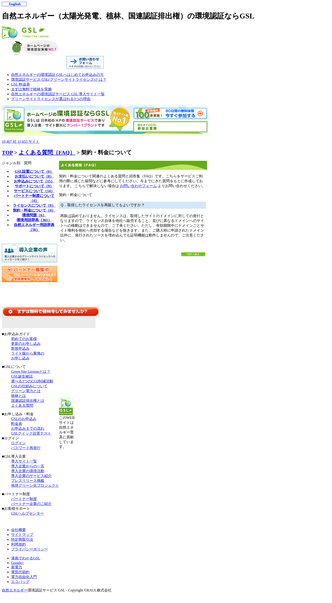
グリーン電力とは (26, 391)
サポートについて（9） (34, 186)
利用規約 (18, 544)
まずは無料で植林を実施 (31, 89)
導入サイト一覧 (24, 461)
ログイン (18, 443)
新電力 (16, 567)
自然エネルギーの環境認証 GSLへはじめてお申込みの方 (57, 75)
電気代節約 (20, 572)
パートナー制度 (24, 499)
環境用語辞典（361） (34, 220)
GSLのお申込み (23, 419)
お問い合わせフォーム (138, 186)
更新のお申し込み (26, 344)
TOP (7, 152)
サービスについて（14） (34, 191)
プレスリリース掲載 (27, 481)
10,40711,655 (20, 141)
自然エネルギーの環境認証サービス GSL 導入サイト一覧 (58, 94)
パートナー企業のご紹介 (31, 504)
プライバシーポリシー (29, 549)
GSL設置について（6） (34, 171)
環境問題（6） (34, 215)
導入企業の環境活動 (27, 471)
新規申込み (20, 348)
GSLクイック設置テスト (31, 433)
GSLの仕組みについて (29, 386)
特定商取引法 (22, 539)
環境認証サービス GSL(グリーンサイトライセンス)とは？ (58, 79)
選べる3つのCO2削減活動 (32, 381)
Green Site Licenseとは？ (30, 371)
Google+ (17, 563)
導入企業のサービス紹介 (31, 476)
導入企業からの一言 (27, 466)
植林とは (18, 396)
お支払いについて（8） (34, 176)
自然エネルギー (15, 590)
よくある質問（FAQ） (47, 152)
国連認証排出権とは (27, 401)
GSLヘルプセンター (27, 513)
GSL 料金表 (20, 84)
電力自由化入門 (24, 577)
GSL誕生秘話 (22, 376)
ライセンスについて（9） (34, 205)
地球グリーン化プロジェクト (35, 485)
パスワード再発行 (26, 448)
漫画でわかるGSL (25, 558)
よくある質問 (22, 405)
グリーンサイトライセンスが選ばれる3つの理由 (50, 99)
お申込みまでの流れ (27, 428)
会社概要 (18, 530)
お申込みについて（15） (34, 181)
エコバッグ (20, 582)
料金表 (16, 424)
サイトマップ (22, 535)
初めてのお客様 (24, 339)
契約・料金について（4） (34, 210)
